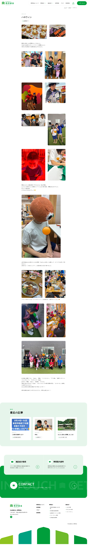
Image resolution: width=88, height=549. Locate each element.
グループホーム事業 (54, 515)
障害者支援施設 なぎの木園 (55, 508)
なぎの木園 (69, 507)
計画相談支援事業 (53, 517)
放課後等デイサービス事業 (55, 513)
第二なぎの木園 (70, 509)
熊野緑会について (35, 3)
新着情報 (68, 3)
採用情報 (57, 3)
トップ (65, 7)
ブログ (62, 3)
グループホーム (70, 511)
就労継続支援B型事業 (54, 510)
